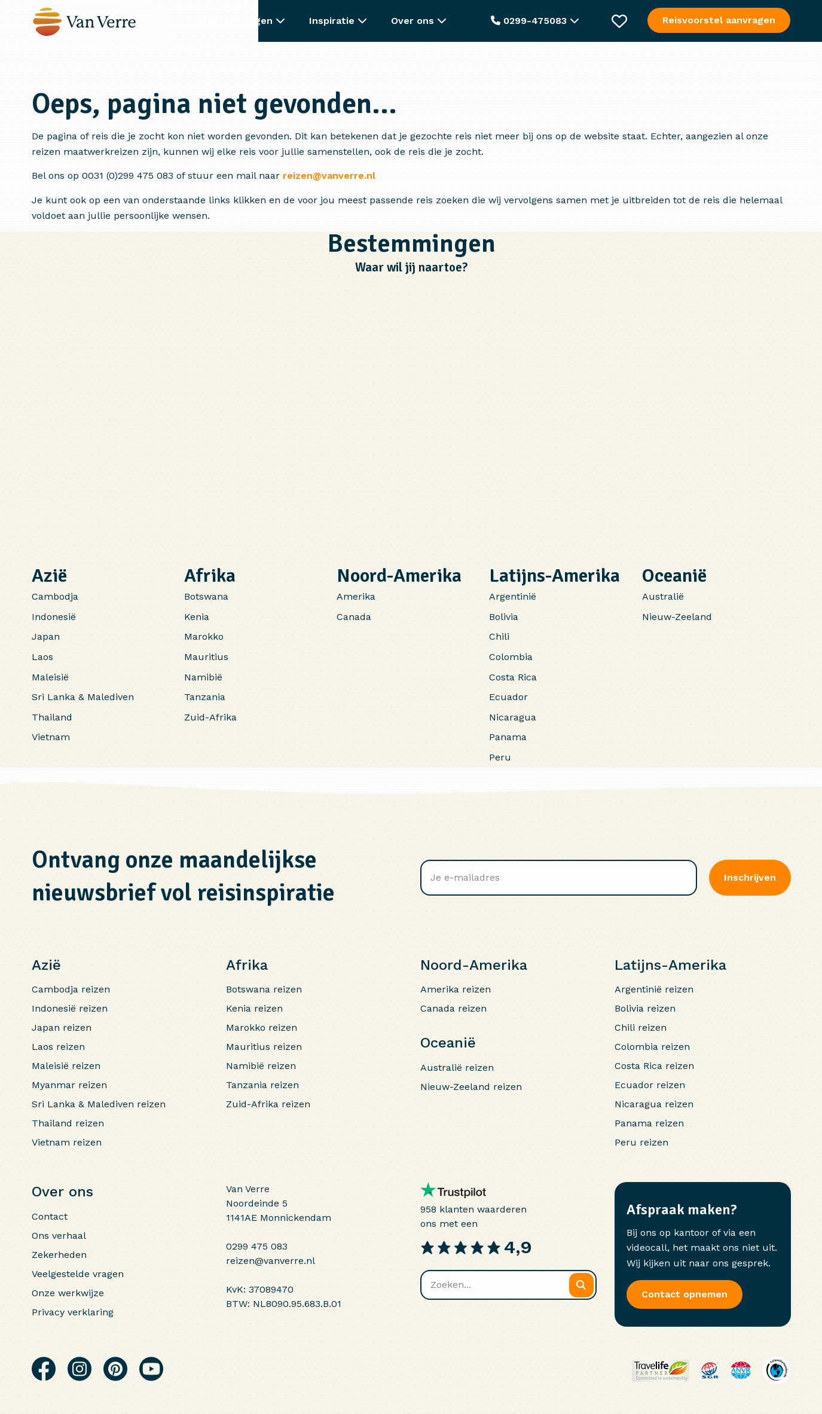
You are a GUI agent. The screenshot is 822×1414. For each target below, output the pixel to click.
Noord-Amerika (399, 575)
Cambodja (55, 596)
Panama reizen (649, 1123)
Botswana (206, 596)
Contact (50, 1216)
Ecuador (508, 697)
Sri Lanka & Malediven (83, 697)
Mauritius (206, 656)
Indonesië (54, 616)
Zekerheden (59, 1254)
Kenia (196, 616)
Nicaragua (512, 717)
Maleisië (50, 677)
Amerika (356, 596)
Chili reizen (641, 1027)
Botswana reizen (264, 989)
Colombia (511, 656)
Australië (663, 596)
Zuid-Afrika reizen (268, 1104)
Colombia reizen (652, 1046)
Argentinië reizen (654, 989)
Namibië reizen (261, 1065)
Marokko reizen (261, 1027)
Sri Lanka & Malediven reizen (99, 1104)
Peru (500, 757)
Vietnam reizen (67, 1142)
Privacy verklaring (73, 1312)
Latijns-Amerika (554, 575)
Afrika (210, 575)
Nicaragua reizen (654, 1104)
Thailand (52, 717)
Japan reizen (61, 1027)
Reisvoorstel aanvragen (719, 20)
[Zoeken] (581, 1285)
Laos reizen (58, 1046)
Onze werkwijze (68, 1293)
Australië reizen (457, 1067)
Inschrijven (750, 877)
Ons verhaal (59, 1235)
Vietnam (51, 737)
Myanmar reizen (69, 1085)
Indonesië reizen (70, 1008)
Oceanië (674, 575)
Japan (46, 636)
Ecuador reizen (650, 1085)
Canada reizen (453, 1008)
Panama (508, 737)
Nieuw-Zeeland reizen (471, 1086)
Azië (49, 575)
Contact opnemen (684, 1294)
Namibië (203, 677)
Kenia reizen (254, 1008)
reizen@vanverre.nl (329, 175)
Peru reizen (641, 1142)
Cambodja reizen (71, 989)
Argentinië (512, 596)
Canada (354, 616)
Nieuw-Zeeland (677, 616)
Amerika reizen (455, 989)
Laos (42, 656)
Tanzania (204, 697)
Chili (499, 636)
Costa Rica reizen (654, 1065)
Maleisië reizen (66, 1065)
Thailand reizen (68, 1123)
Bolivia (503, 616)
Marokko (204, 636)
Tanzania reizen (262, 1085)
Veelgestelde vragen (78, 1273)
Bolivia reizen (645, 1008)
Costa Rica (513, 677)
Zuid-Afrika (210, 717)
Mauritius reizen (264, 1046)
